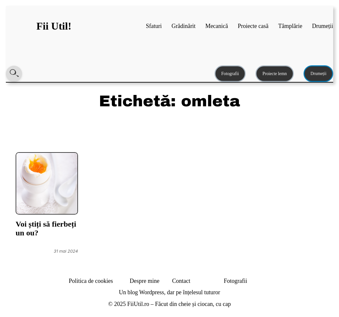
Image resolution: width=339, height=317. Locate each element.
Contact (181, 281)
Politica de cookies (91, 281)
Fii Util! (54, 26)
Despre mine (144, 281)
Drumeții (318, 73)
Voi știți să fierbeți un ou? (46, 228)
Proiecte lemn (274, 73)
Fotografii (230, 73)
